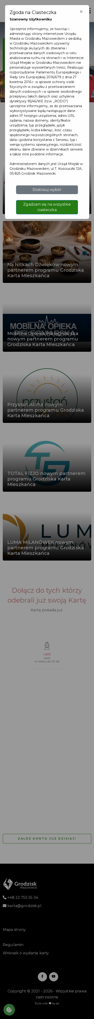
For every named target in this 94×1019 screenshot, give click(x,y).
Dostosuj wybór (47, 189)
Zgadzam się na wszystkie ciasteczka (47, 207)
